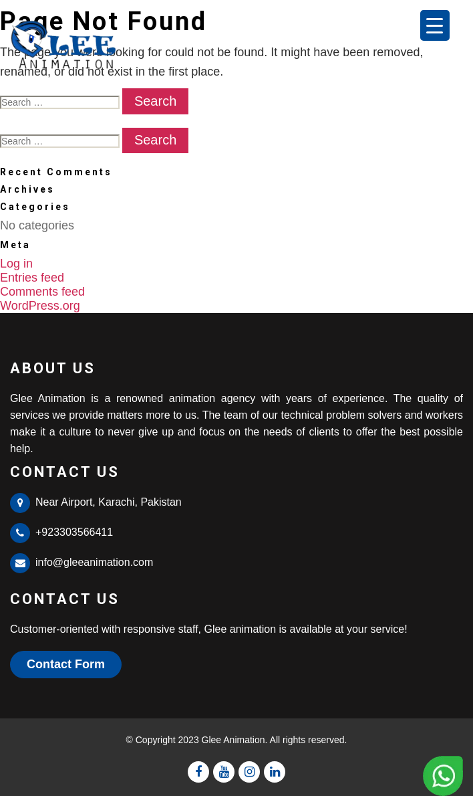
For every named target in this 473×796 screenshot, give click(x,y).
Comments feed (42, 291)
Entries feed (32, 277)
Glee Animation (233, 739)
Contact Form (66, 664)
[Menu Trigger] (435, 25)
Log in (16, 263)
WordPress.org (40, 305)
